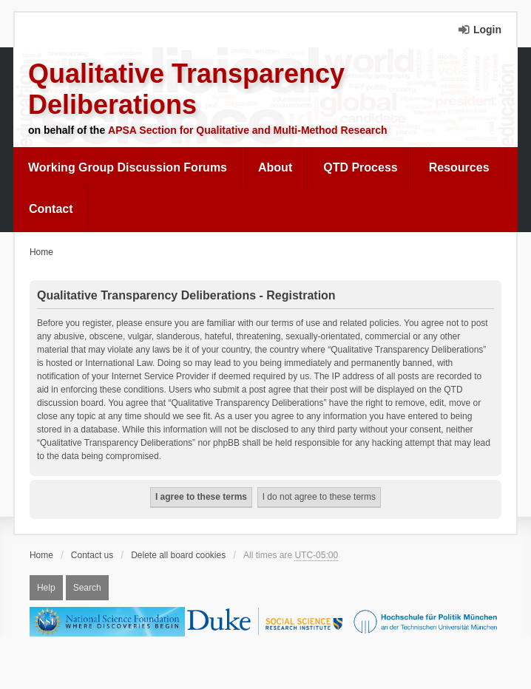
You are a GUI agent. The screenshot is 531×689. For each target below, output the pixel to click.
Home (41, 555)
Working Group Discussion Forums (127, 167)
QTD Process (360, 167)
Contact (51, 209)
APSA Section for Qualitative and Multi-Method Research (248, 130)
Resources (459, 167)
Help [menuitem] (46, 588)
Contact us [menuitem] (92, 555)
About (275, 167)
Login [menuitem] (487, 29)
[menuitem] (128, 168)
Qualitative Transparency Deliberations (186, 89)
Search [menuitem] (87, 588)
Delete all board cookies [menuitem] (178, 555)
